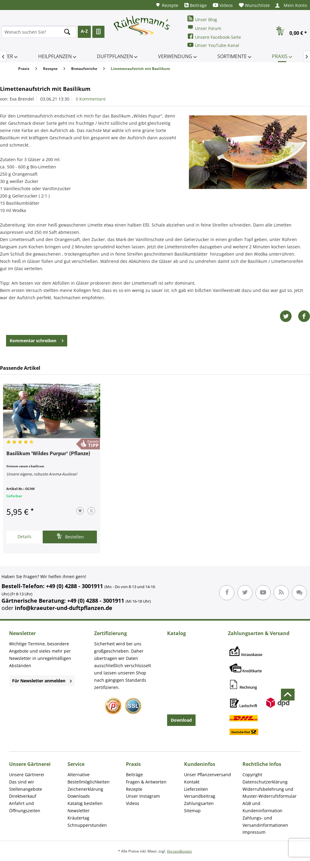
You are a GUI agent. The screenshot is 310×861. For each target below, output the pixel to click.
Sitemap (192, 810)
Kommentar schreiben (37, 339)
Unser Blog (202, 18)
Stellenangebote (25, 789)
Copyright (252, 774)
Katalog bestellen (85, 803)
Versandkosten (179, 851)
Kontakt (192, 782)
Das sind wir (21, 782)
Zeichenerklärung (85, 789)
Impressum (253, 832)
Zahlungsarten (199, 803)
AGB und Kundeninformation (262, 806)
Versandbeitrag (199, 796)
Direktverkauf (22, 796)
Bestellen (70, 536)
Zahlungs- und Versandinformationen (265, 821)
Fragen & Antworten (146, 782)
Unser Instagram (143, 796)
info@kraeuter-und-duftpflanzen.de (63, 607)
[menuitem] (166, 5)
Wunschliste (254, 5)
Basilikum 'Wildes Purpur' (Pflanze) (48, 454)
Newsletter (79, 810)
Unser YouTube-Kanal (213, 45)
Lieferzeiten (196, 789)
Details (24, 536)
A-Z (84, 31)
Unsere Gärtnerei (26, 774)
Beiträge (195, 5)
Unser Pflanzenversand (207, 774)
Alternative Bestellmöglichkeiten (89, 778)
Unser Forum (204, 27)
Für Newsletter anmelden (42, 681)
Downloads (79, 796)
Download (181, 720)
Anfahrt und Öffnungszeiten (24, 806)
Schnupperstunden (87, 825)
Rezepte (166, 5)
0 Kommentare (91, 99)
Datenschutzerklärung (265, 782)
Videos (223, 5)
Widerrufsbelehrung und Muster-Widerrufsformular (269, 792)
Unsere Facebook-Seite (214, 36)
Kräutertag (78, 818)
